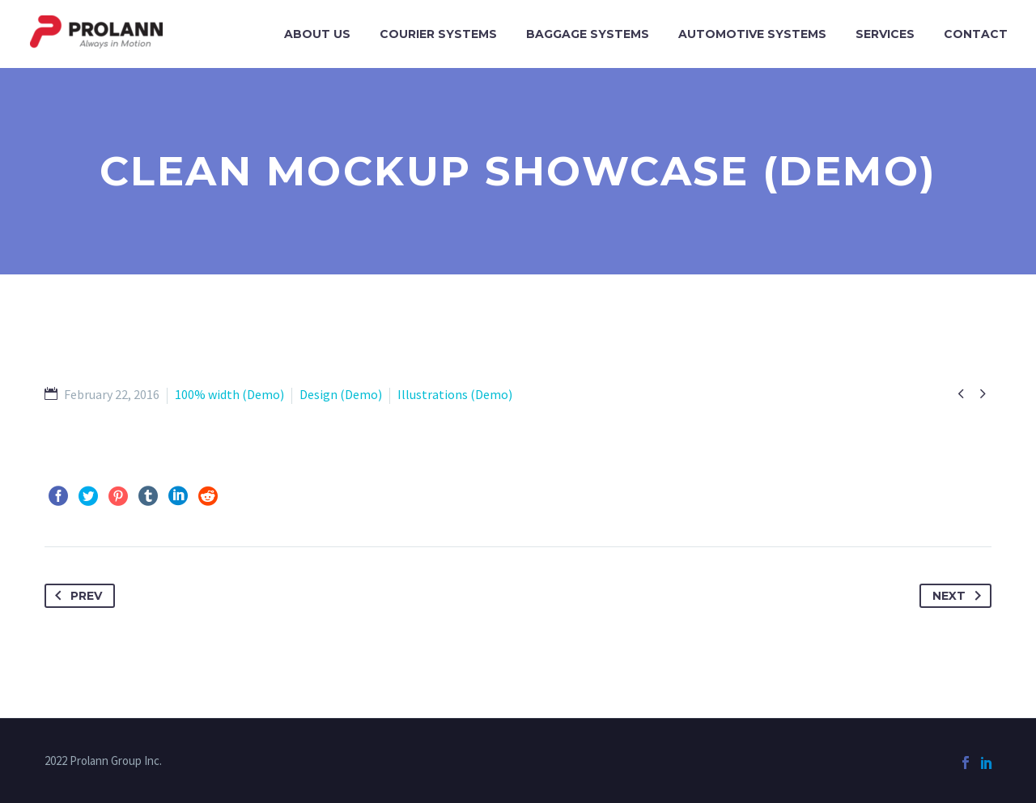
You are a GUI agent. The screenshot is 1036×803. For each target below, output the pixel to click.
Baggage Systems (587, 34)
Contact (976, 34)
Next (959, 595)
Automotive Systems (752, 34)
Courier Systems (438, 34)
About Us (317, 34)
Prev (75, 595)
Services (885, 34)
